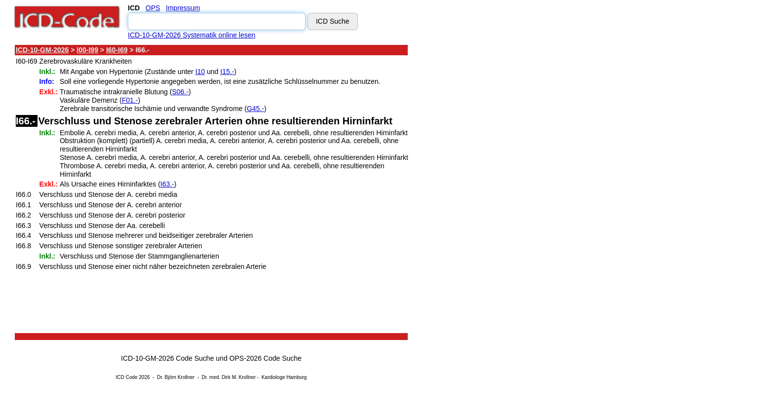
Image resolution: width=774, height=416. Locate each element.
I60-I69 (117, 50)
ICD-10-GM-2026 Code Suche (167, 358)
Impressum (183, 8)
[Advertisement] (496, 192)
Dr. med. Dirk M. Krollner (229, 377)
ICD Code (127, 377)
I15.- (227, 72)
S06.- (180, 92)
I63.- (167, 184)
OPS (153, 8)
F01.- (130, 100)
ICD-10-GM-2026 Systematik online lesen (191, 35)
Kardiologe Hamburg (284, 377)
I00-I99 (87, 50)
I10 (200, 72)
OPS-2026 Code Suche (266, 358)
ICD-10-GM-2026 (42, 50)
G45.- (255, 109)
